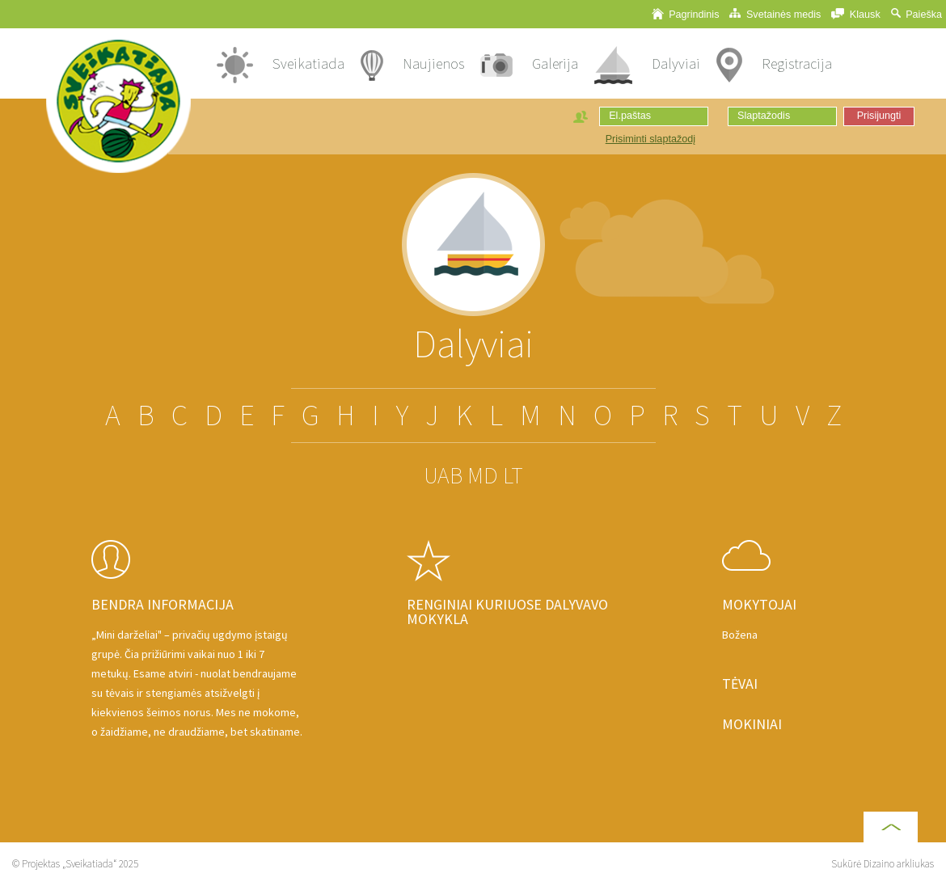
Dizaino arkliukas (899, 864)
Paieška (916, 14)
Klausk (855, 14)
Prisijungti (879, 115)
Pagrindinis (686, 14)
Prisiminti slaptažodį (650, 139)
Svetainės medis (775, 14)
